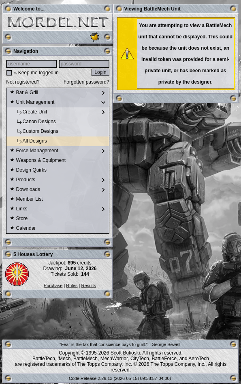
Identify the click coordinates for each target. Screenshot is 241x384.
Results (88, 285)
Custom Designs (34, 132)
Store (18, 219)
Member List (26, 199)
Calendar (22, 229)
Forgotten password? (86, 82)
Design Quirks (28, 170)
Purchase (53, 285)
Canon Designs (32, 122)
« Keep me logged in (36, 73)
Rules (71, 285)
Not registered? (22, 82)
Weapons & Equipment (37, 161)
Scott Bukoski (125, 353)
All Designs (28, 141)
